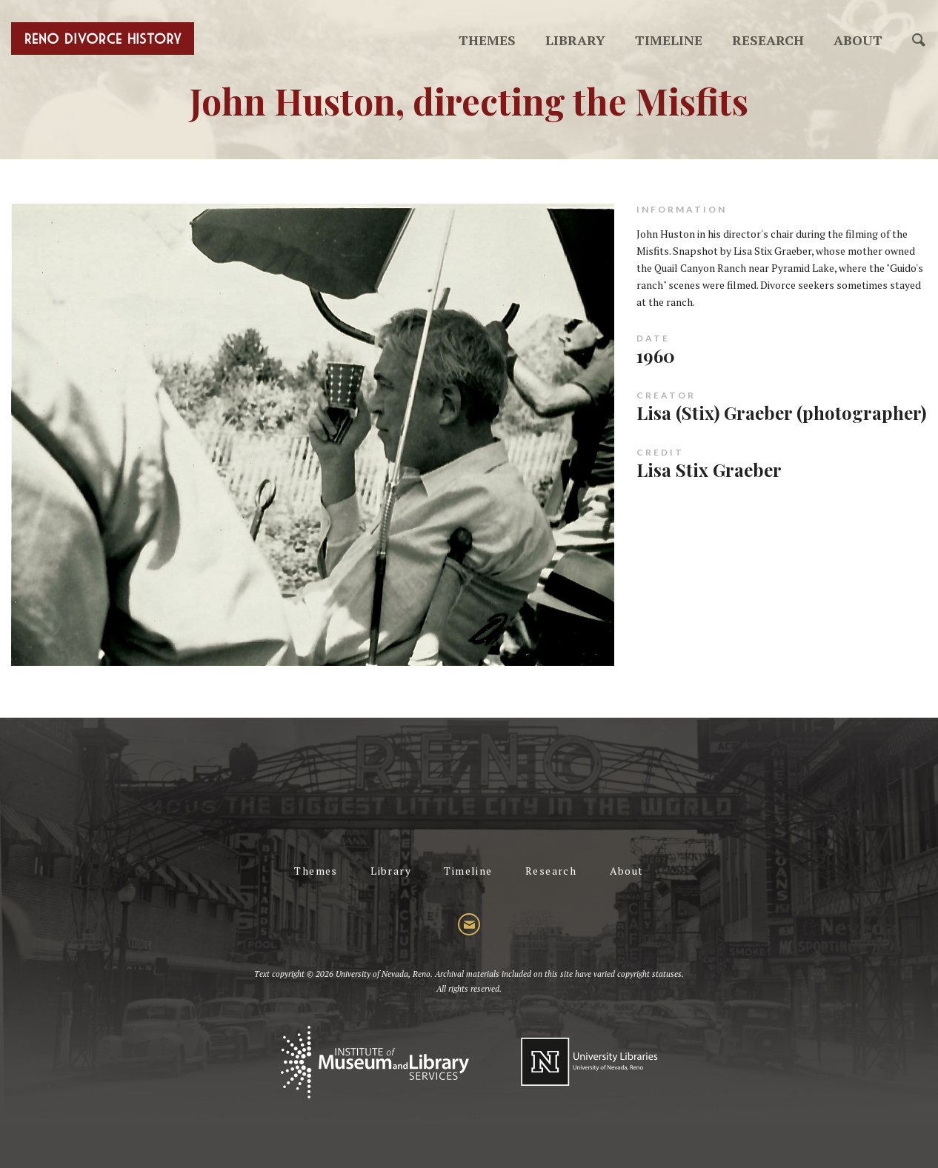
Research (768, 40)
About (858, 40)
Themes (487, 40)
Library (575, 40)
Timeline (668, 40)
